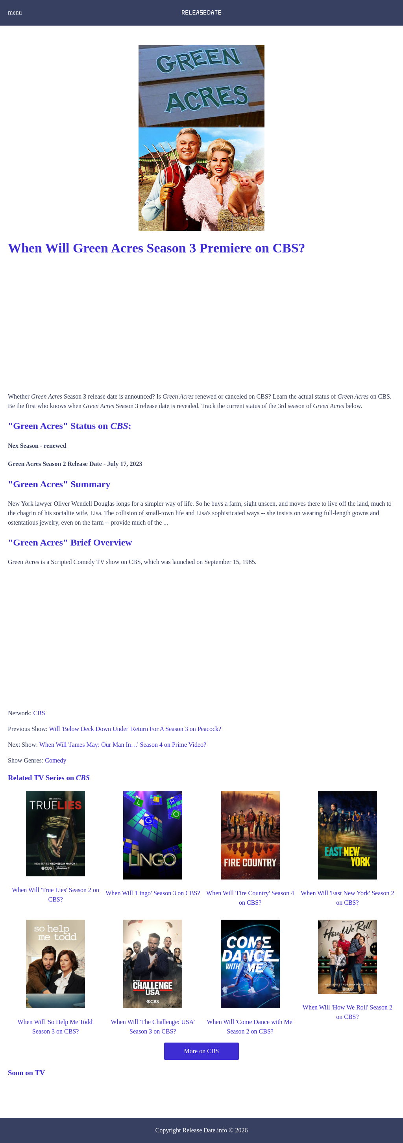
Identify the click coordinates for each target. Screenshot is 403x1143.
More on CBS (201, 1051)
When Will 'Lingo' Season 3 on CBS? (152, 893)
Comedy (55, 760)
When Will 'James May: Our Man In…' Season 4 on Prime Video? (122, 744)
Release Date (199, 1130)
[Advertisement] (201, 321)
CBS (39, 713)
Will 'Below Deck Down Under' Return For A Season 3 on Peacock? (135, 729)
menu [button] (15, 12)
